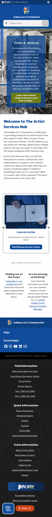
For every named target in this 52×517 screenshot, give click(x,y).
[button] (49, 2)
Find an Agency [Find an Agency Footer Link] (25, 386)
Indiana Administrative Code (25, 470)
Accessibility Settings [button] (25, 495)
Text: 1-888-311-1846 (25, 396)
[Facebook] (5, 346)
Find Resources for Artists (26, 247)
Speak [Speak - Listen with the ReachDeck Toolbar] (24, 508)
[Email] (25, 346)
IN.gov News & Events (25, 455)
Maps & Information (25, 450)
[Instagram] (10, 346)
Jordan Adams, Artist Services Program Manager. (37, 304)
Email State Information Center (24, 376)
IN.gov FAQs (25, 430)
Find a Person (25, 381)
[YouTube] (15, 346)
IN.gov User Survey (24, 411)
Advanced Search (25, 415)
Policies (24, 420)
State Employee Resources (25, 435)
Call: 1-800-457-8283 (25, 391)
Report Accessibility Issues (25, 500)
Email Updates (25, 460)
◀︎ (4, 227)
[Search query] (25, 23)
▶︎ (50, 227)
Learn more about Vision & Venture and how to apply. (26, 98)
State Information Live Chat (25, 371)
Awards (25, 475)
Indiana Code (25, 465)
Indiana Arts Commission (27, 17)
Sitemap (25, 425)
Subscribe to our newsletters (14, 283)
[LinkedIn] (20, 346)
